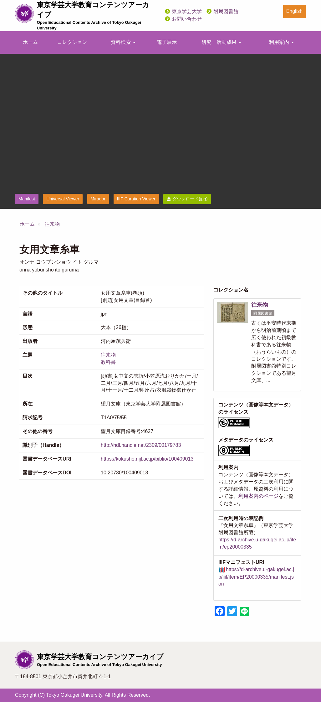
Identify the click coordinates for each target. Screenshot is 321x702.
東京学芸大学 (187, 11)
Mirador (98, 198)
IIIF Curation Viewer (136, 198)
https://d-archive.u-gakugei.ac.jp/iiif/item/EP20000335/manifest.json (256, 577)
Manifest (26, 198)
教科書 (108, 362)
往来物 (52, 224)
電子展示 (167, 42)
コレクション (72, 42)
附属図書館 (225, 11)
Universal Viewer (62, 198)
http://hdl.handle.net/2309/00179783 (141, 445)
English (294, 11)
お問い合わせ (187, 19)
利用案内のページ (258, 496)
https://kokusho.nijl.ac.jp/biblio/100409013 (147, 459)
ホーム (30, 42)
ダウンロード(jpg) (187, 198)
